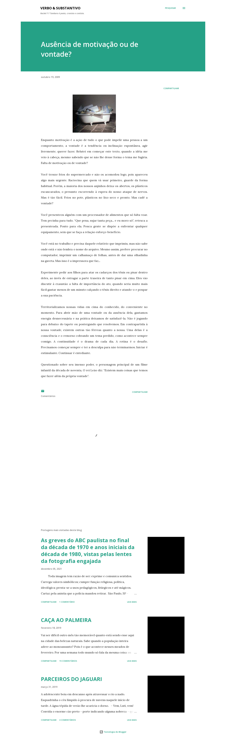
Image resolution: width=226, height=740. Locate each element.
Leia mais (132, 601)
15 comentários (68, 661)
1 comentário (67, 601)
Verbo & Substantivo (60, 8)
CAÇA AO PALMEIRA (66, 620)
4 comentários (67, 720)
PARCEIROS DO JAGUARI (71, 679)
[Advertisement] (89, 493)
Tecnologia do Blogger (113, 731)
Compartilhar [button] (171, 88)
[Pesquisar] (170, 8)
